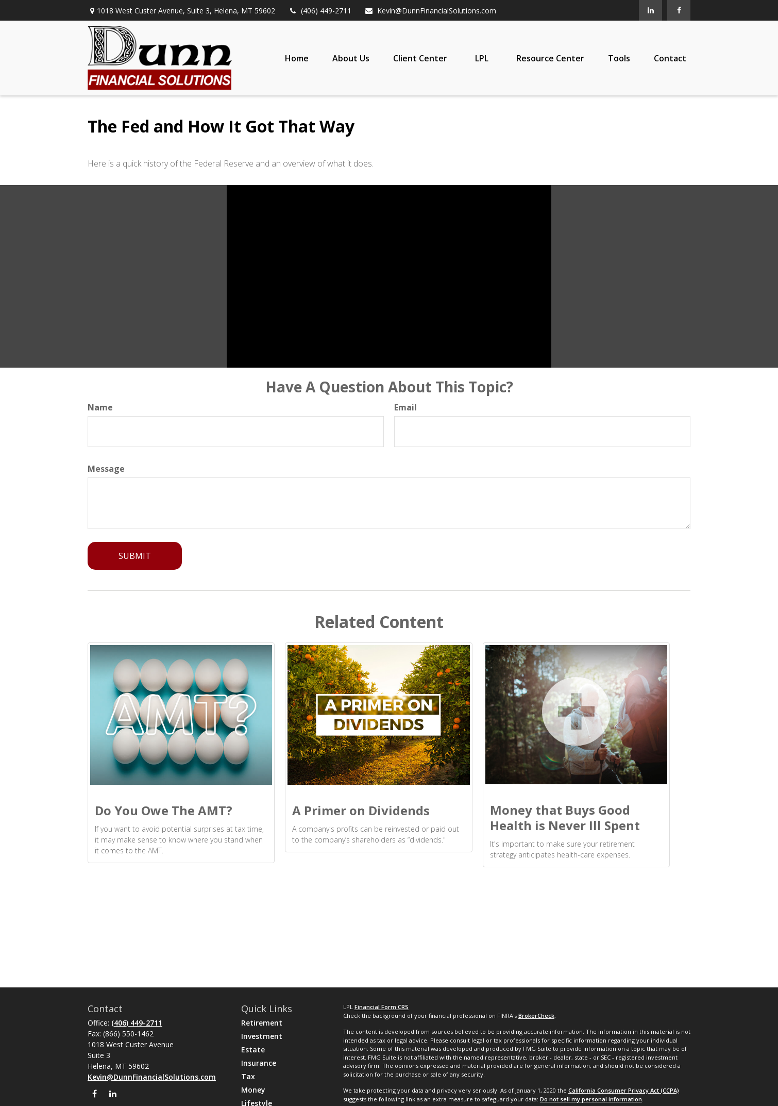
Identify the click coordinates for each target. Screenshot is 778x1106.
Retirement (261, 1023)
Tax (248, 1076)
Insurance (258, 1063)
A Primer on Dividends (361, 810)
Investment (261, 1036)
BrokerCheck (536, 1015)
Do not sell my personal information (591, 1099)
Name (100, 407)
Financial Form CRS (381, 1007)
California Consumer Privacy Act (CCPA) (623, 1090)
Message (106, 468)
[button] (297, 58)
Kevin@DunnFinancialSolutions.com (430, 10)
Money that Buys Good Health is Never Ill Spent (565, 817)
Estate (253, 1049)
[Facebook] (678, 10)
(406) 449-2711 (319, 10)
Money (253, 1090)
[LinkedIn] (650, 10)
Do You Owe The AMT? (163, 810)
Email (405, 407)
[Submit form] (135, 556)
